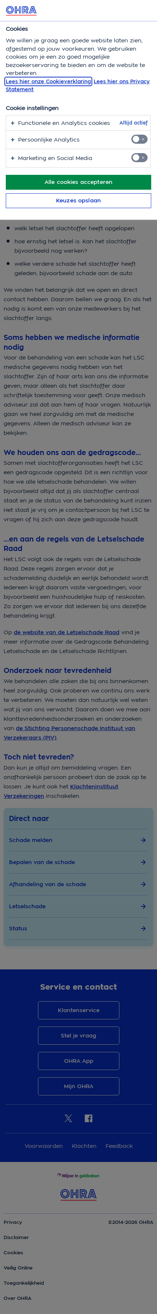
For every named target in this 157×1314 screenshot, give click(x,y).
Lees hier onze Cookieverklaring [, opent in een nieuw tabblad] (48, 81)
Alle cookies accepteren (78, 182)
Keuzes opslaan (78, 200)
